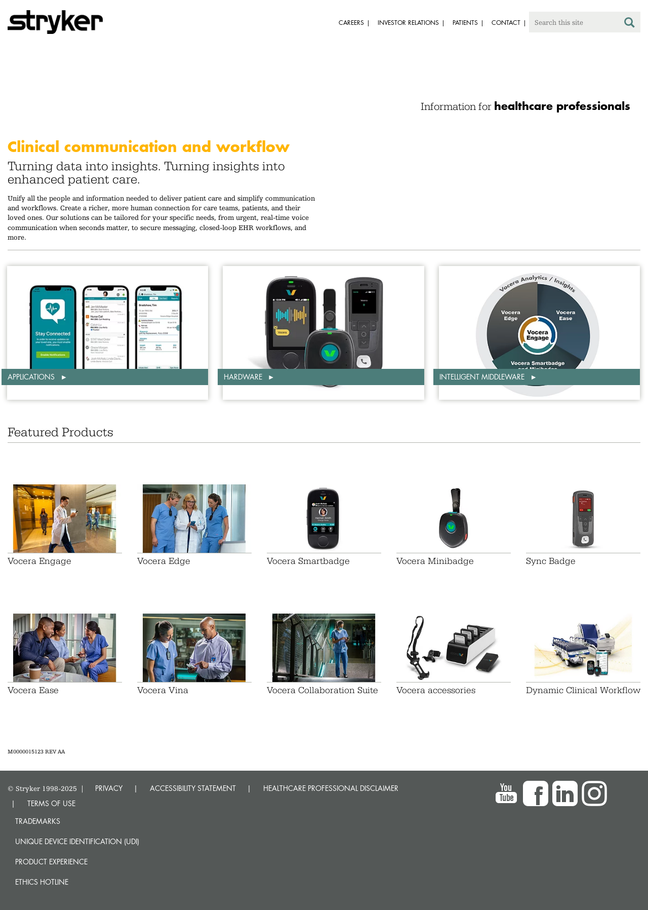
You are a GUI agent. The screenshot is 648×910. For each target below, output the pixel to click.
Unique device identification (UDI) (77, 841)
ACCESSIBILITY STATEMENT (193, 788)
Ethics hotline (41, 882)
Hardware (244, 377)
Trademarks (37, 821)
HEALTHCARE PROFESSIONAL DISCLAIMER (330, 788)
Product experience (51, 861)
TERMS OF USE (51, 803)
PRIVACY (109, 788)
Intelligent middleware (482, 377)
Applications (32, 377)
